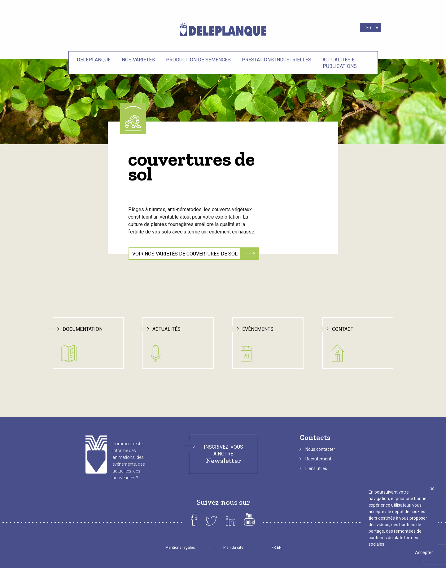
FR (274, 547)
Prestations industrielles (276, 60)
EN (279, 547)
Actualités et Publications (339, 63)
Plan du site (233, 547)
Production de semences (198, 60)
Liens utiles (316, 468)
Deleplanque (94, 60)
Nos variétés (138, 60)
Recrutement (318, 458)
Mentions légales (180, 547)
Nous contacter (320, 449)
